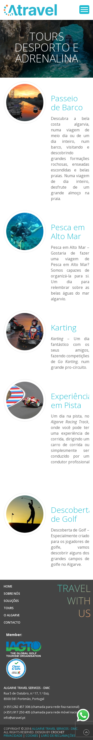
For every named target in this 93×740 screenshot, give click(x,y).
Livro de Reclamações (58, 736)
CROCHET (57, 732)
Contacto (12, 622)
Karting (63, 327)
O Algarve (12, 615)
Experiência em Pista (71, 400)
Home (8, 586)
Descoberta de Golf (72, 514)
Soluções (11, 601)
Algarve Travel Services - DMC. (55, 729)
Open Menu (84, 9)
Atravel (30, 10)
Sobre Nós (12, 593)
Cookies (32, 736)
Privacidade (13, 736)
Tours (9, 608)
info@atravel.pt (14, 718)
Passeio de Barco (67, 102)
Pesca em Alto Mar (68, 231)
